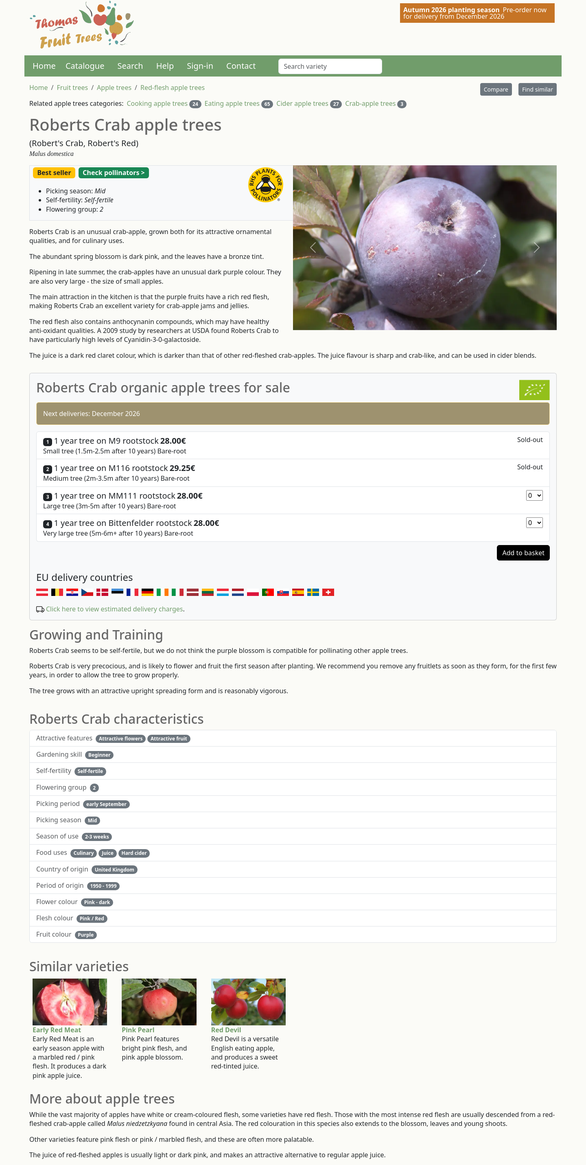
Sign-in (200, 65)
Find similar (537, 89)
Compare (496, 89)
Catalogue (85, 65)
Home (44, 65)
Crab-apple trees (370, 103)
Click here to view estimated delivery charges (114, 608)
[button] (312, 247)
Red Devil (226, 1029)
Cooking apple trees (157, 103)
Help (165, 65)
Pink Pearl (138, 1029)
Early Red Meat (57, 1029)
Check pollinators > (113, 172)
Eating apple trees (232, 103)
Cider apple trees (302, 103)
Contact (241, 65)
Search (130, 65)
